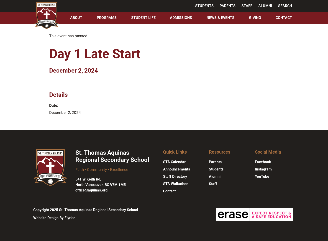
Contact (284, 18)
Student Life (143, 18)
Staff (246, 6)
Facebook (263, 162)
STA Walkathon (175, 184)
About (76, 18)
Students (204, 6)
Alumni (265, 6)
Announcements (176, 169)
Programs (107, 18)
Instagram (263, 169)
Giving (255, 18)
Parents (228, 6)
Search (285, 6)
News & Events (220, 18)
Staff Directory (175, 176)
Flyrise (69, 218)
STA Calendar (174, 162)
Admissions (181, 18)
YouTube (262, 176)
